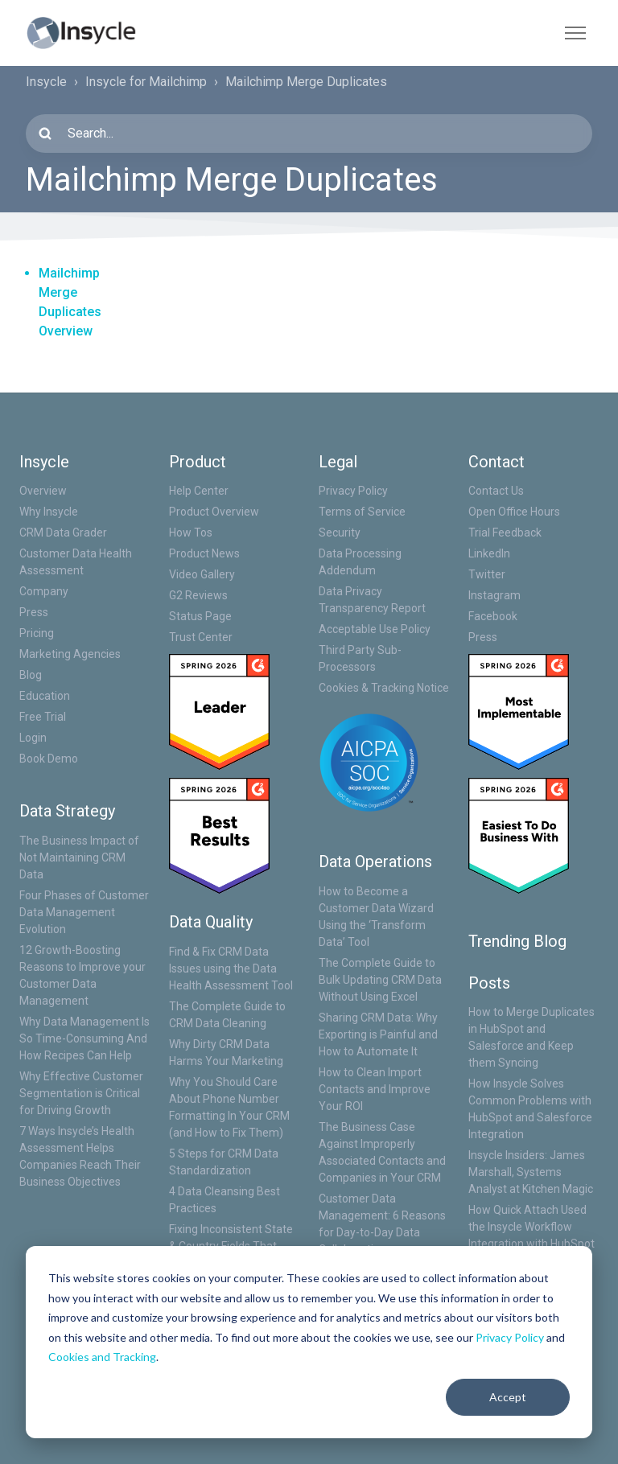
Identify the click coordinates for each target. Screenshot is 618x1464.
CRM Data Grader (63, 532)
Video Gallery (202, 574)
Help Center (199, 490)
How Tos (190, 532)
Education (44, 695)
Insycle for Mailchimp (146, 81)
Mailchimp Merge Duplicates (306, 81)
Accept (507, 1397)
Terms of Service (362, 511)
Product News (204, 553)
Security (339, 532)
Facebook (492, 616)
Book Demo (48, 758)
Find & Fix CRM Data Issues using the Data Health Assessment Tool (231, 968)
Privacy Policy (510, 1337)
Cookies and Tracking (102, 1356)
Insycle (46, 81)
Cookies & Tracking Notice (384, 687)
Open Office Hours (514, 511)
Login (33, 737)
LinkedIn (489, 553)
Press (33, 612)
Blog (30, 674)
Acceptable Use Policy (375, 629)
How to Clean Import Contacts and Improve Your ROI (375, 1089)
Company (43, 591)
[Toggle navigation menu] (575, 33)
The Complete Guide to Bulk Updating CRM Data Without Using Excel (380, 979)
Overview (43, 490)
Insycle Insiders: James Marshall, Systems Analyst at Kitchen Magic (530, 1172)
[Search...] (309, 133)
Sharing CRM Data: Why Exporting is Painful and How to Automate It (378, 1034)
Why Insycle (48, 511)
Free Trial (42, 716)
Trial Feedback (505, 532)
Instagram (494, 595)
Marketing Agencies (70, 654)
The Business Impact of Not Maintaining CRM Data (79, 857)
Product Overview (214, 511)
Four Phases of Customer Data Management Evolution (84, 912)
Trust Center (201, 637)
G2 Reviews (198, 595)
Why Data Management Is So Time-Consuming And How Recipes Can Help (84, 1038)
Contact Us (496, 490)
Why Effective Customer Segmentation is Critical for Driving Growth (81, 1093)
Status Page (200, 616)
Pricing (36, 633)
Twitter (486, 574)
